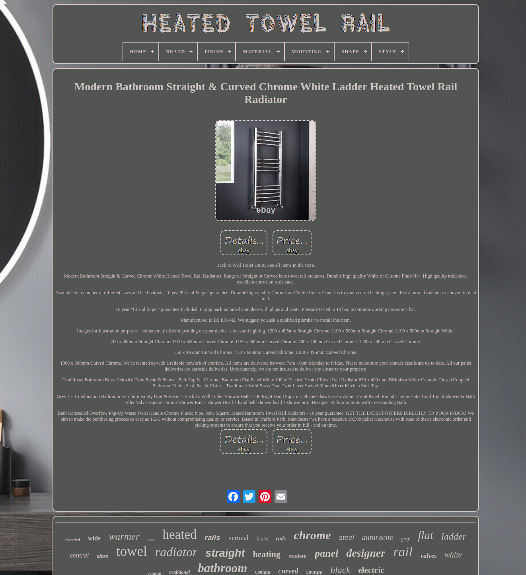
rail (403, 551)
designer (365, 553)
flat (425, 535)
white (453, 554)
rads (281, 539)
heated (179, 534)
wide (94, 538)
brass (262, 539)
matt (151, 540)
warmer (124, 536)
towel (131, 551)
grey (405, 539)
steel (346, 538)
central (79, 555)
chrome (312, 535)
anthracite (377, 537)
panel (326, 553)
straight (225, 553)
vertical (238, 538)
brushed (72, 539)
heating (267, 554)
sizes (102, 556)
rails (212, 537)
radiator (176, 552)
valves (428, 555)
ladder (453, 536)
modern (297, 556)
